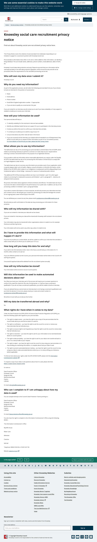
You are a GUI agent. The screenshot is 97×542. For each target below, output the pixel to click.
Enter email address (9, 525)
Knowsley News (38, 503)
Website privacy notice (10, 491)
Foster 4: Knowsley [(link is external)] (40, 486)
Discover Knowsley (39, 480)
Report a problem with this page (82, 460)
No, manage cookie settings (82, 8)
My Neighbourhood (70, 491)
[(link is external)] (14, 451)
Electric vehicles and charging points (75, 477)
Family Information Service (42, 483)
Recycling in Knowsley (70, 494)
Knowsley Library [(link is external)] (40, 500)
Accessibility (7, 477)
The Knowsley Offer (70, 497)
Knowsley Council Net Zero (72, 483)
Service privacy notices (17, 25)
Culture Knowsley (39, 477)
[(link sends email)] (47, 198)
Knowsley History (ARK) (41, 497)
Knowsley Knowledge (70, 488)
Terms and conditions (10, 488)
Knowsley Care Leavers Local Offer (44, 494)
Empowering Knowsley (70, 480)
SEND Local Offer (39, 506)
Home (7, 25)
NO (27, 460)
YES (20, 460)
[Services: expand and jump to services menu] (87, 19)
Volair (35, 511)
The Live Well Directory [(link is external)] (41, 508)
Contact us (7, 480)
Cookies (6, 483)
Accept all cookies (79, 2)
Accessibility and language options (79, 14)
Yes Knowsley (68, 500)
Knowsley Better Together (42, 491)
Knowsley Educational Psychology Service (76, 486)
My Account (74, 19)
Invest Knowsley (39, 488)
